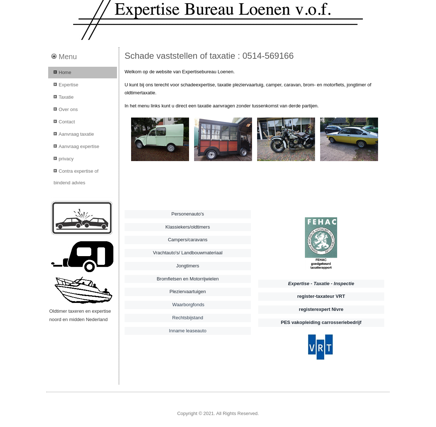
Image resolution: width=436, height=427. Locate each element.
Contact (67, 121)
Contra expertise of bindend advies (76, 176)
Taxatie (66, 97)
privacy (66, 158)
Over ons (68, 109)
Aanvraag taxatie (76, 134)
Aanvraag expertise (79, 146)
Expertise (68, 84)
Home (65, 72)
